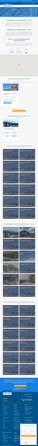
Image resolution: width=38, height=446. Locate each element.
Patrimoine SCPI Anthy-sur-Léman (27, 197)
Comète (15, 408)
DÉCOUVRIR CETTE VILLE (11, 158)
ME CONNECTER (32, 3)
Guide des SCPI (16, 434)
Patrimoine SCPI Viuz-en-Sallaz (26, 150)
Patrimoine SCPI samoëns (9, 162)
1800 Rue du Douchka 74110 (9, 263)
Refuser (17, 1)
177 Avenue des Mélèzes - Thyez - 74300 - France (9, 129)
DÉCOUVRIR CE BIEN (11, 236)
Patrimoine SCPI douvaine (9, 197)
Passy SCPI (22, 330)
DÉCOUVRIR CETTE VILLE (11, 314)
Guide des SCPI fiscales (17, 436)
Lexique (4, 423)
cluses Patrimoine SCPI (8, 306)
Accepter (20, 1)
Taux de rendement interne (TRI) (18, 426)
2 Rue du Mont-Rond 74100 (25, 287)
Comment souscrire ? (6, 421)
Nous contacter (5, 427)
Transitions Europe (16, 411)
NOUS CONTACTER (24, 3)
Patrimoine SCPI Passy (24, 174)
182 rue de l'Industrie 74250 (25, 240)
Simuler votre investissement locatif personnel (29, 409)
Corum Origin (16, 406)
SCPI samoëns (6, 318)
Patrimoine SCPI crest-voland (26, 209)
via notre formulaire (20, 385)
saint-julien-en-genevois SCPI (9, 365)
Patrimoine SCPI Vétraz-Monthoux (10, 185)
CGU (8, 445)
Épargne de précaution (17, 421)
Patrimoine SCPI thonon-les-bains (10, 209)
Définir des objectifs (16, 424)
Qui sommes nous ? (5, 411)
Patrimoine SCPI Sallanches (25, 162)
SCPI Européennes (5, 435)
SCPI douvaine (23, 342)
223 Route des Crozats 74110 (25, 275)
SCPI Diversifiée (5, 440)
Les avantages (5, 408)
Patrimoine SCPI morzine (9, 174)
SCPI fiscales (5, 414)
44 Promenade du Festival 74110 (10, 275)
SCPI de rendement (5, 413)
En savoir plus (34, 0)
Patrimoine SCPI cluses (8, 150)
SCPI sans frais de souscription (7, 437)
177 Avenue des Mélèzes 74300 (10, 228)
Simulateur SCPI (27, 410)
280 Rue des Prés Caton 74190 (10, 287)
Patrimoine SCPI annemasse (25, 185)
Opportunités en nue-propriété (29, 406)
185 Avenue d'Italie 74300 (9, 240)
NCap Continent (16, 413)
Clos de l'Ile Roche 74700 (9, 252)
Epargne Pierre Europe (17, 414)
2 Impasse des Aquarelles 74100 (26, 263)
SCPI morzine (6, 330)
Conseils (4, 424)
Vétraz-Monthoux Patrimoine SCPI (10, 342)
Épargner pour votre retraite (17, 423)
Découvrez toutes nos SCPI (19, 110)
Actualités (4, 426)
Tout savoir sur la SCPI (6, 406)
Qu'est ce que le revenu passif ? (29, 422)
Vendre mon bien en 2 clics (28, 412)
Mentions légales (5, 445)
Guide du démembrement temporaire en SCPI (17, 438)
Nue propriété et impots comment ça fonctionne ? (28, 420)
